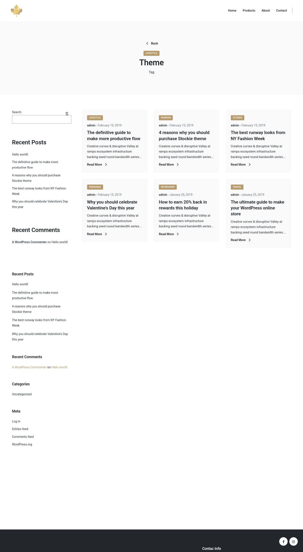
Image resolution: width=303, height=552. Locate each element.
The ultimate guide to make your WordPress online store (257, 208)
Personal (95, 187)
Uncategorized (22, 394)
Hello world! (20, 154)
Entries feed (20, 429)
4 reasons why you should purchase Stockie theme (36, 309)
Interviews (168, 187)
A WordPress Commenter (29, 242)
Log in (16, 421)
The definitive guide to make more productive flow (35, 295)
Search (16, 112)
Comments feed (23, 437)
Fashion (166, 117)
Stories (237, 117)
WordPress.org (22, 444)
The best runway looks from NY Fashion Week (39, 322)
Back (151, 43)
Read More (97, 164)
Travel (237, 187)
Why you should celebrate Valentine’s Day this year (40, 336)
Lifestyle (151, 53)
